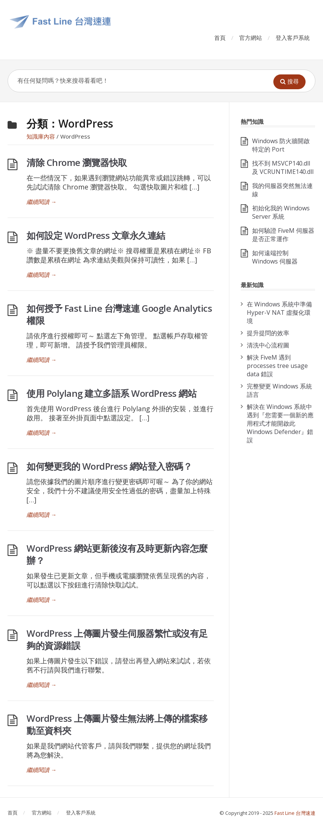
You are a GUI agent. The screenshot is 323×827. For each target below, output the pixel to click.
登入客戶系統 (293, 37)
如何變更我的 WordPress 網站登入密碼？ (109, 466)
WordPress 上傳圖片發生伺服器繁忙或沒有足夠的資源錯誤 (117, 639)
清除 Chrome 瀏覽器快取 (77, 162)
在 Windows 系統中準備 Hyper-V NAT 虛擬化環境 (279, 312)
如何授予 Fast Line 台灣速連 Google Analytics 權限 (119, 314)
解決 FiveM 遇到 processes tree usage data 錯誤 (277, 365)
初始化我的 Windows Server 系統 (281, 212)
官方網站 (250, 37)
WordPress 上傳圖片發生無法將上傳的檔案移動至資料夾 (117, 724)
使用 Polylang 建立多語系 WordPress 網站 (111, 393)
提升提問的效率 (268, 333)
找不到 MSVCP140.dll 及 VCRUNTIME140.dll (283, 167)
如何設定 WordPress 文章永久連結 (96, 235)
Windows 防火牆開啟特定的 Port (281, 145)
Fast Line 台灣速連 (294, 813)
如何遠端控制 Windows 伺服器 (275, 257)
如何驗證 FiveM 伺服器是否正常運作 (283, 234)
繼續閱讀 (41, 201)
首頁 (220, 37)
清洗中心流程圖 (268, 345)
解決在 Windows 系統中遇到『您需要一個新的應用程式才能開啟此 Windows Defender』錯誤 (280, 423)
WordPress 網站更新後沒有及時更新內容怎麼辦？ (117, 554)
